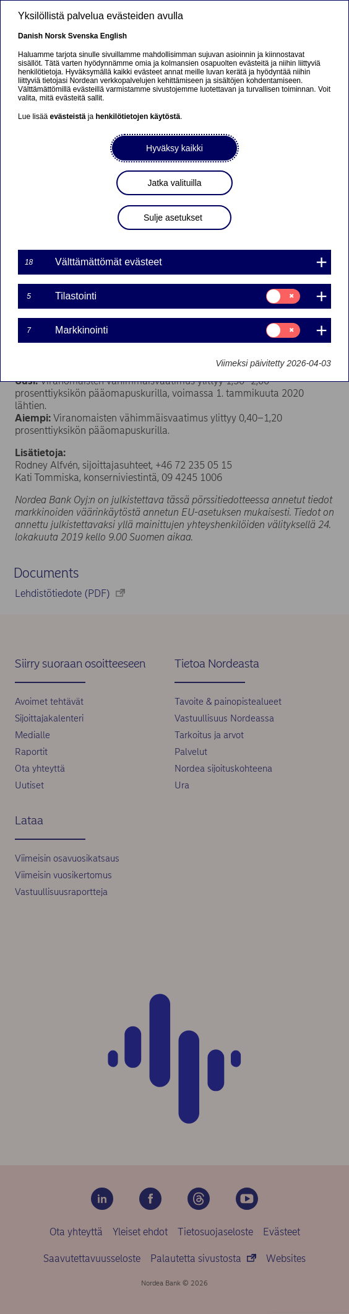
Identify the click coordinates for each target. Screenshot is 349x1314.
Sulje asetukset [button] (173, 218)
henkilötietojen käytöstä (138, 116)
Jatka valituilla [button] (174, 183)
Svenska (83, 36)
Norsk (55, 36)
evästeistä (67, 116)
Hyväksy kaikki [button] (174, 148)
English (113, 36)
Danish (30, 36)
